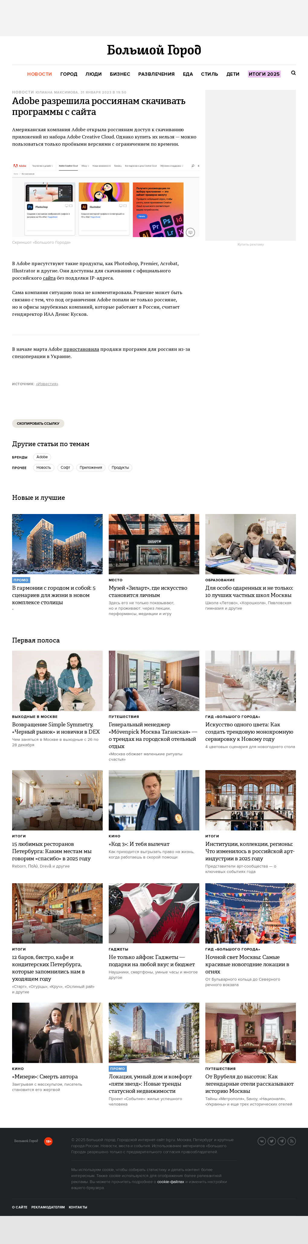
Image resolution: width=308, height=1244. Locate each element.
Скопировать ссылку (38, 423)
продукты (120, 467)
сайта (49, 278)
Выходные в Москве (35, 717)
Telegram (285, 1140)
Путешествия (124, 717)
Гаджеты (118, 949)
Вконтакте (265, 1140)
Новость (44, 467)
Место (116, 580)
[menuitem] (39, 74)
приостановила (81, 349)
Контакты (78, 1207)
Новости (23, 92)
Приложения (91, 467)
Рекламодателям (48, 1207)
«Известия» (47, 384)
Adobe (42, 457)
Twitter (275, 1140)
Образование (220, 580)
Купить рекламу (251, 244)
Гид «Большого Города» (232, 717)
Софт (65, 467)
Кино (114, 836)
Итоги (19, 836)
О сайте (19, 1207)
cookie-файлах (170, 1182)
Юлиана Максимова (57, 92)
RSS (295, 1140)
